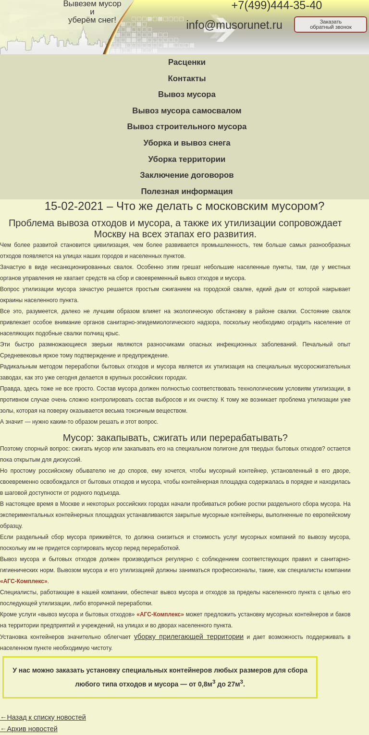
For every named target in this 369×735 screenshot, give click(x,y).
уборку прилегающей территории (189, 636)
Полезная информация (187, 191)
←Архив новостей (29, 729)
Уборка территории (187, 159)
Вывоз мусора (187, 94)
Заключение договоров (187, 175)
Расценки (187, 62)
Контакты (187, 78)
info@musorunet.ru (234, 25)
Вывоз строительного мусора (187, 126)
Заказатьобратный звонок (331, 24)
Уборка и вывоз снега (186, 142)
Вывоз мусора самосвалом (186, 110)
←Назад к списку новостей (43, 717)
